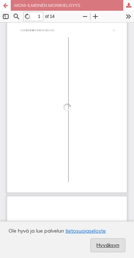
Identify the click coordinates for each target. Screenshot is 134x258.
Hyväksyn (107, 245)
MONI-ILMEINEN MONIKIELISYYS (47, 5)
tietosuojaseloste (85, 231)
